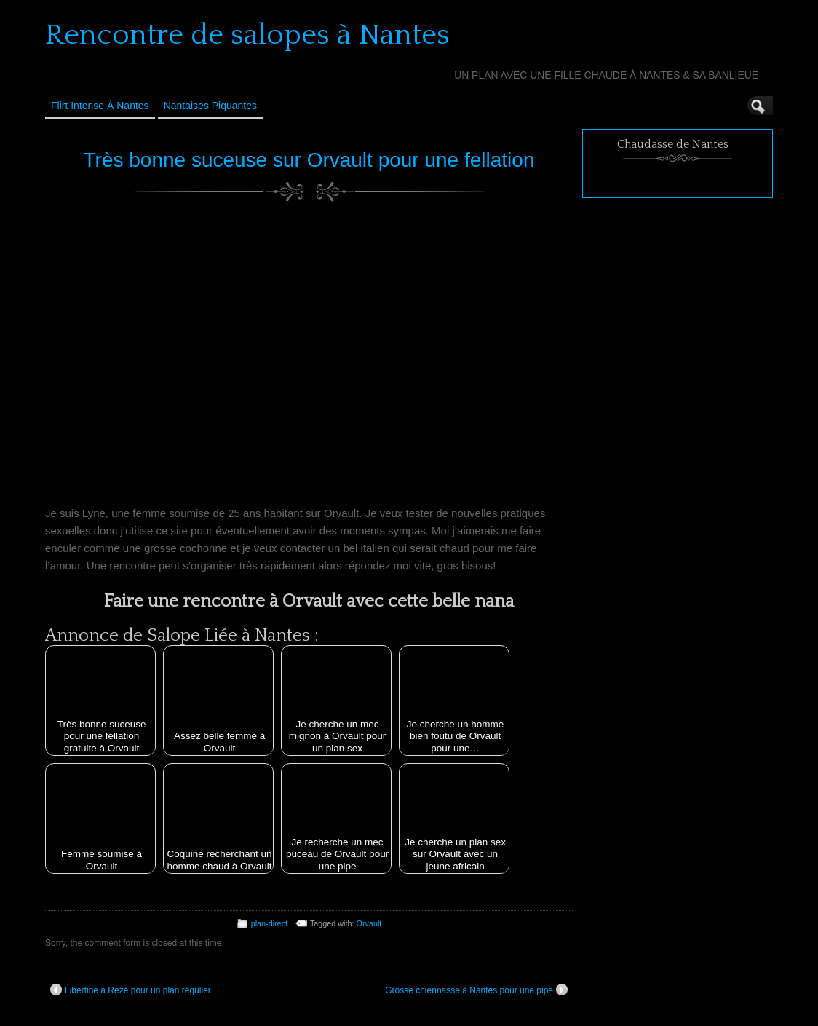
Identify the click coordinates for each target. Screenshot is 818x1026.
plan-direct (269, 923)
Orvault (369, 923)
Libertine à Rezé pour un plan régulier (130, 989)
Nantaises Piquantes (210, 105)
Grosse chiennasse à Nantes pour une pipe (476, 989)
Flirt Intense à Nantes (100, 105)
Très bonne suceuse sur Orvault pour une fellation (309, 160)
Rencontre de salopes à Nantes (247, 35)
